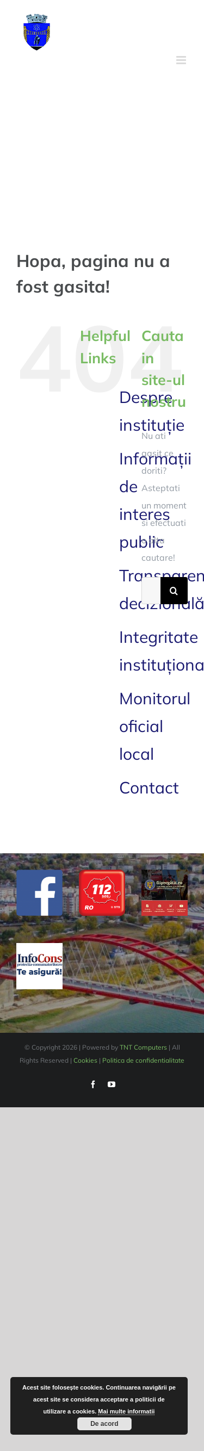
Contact (149, 787)
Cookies (85, 1060)
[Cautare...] (150, 590)
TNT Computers (143, 1047)
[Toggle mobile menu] (182, 60)
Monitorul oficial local (154, 726)
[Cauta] (174, 590)
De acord (104, 1424)
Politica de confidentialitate (143, 1060)
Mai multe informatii (126, 1411)
